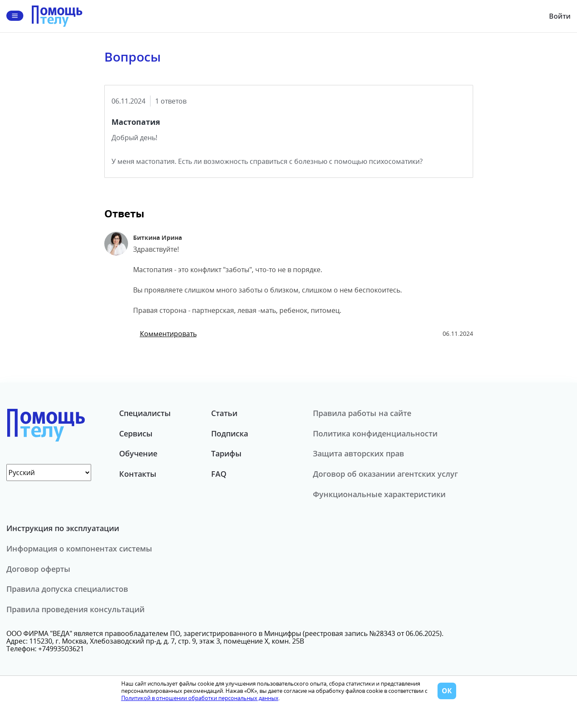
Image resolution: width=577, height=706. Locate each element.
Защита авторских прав (358, 453)
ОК (447, 690)
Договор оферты (38, 569)
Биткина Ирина (157, 237)
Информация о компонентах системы (79, 548)
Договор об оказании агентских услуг (385, 474)
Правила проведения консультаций (75, 609)
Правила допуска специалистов (67, 589)
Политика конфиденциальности (375, 433)
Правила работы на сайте (362, 413)
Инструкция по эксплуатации (62, 528)
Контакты (137, 474)
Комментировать (168, 333)
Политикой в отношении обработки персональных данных (200, 698)
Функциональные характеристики (379, 494)
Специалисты (145, 413)
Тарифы (226, 453)
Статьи (224, 413)
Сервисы (136, 433)
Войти (560, 16)
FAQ (218, 474)
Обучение (138, 453)
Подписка (229, 433)
